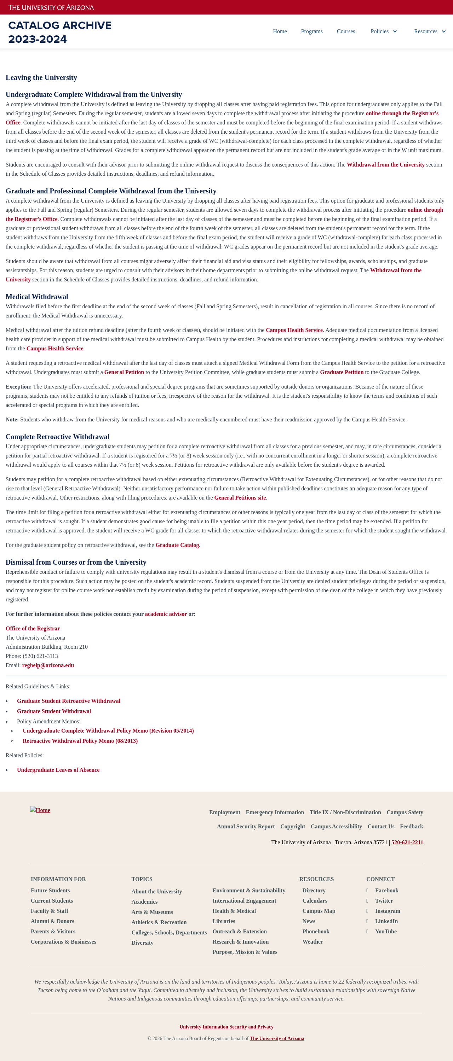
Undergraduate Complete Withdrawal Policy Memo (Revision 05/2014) (108, 731)
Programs (312, 31)
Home (280, 31)
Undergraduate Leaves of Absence (58, 770)
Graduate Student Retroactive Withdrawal (68, 701)
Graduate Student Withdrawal (54, 711)
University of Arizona (55, 7)
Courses (346, 31)
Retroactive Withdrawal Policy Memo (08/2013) (80, 741)
